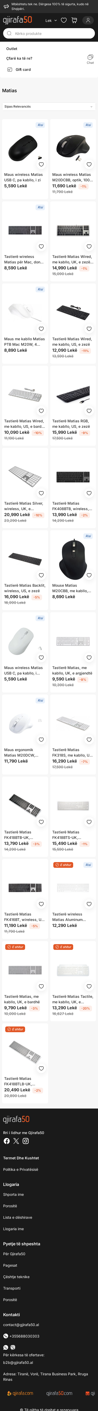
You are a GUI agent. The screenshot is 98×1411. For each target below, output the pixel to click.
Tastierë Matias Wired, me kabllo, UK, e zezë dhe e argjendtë (72, 259)
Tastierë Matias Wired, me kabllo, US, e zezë (72, 341)
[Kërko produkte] (53, 33)
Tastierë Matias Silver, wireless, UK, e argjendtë (23, 506)
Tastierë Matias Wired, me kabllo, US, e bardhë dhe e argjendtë (25, 424)
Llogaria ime (13, 1229)
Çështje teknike (16, 1276)
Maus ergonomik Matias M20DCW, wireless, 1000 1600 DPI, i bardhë (21, 752)
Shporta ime (13, 1194)
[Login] (88, 20)
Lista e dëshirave (17, 1217)
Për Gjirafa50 (14, 1254)
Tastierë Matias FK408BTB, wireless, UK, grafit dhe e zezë (70, 506)
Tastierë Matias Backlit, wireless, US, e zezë (24, 588)
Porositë (10, 1206)
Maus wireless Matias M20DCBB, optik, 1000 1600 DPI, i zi (72, 177)
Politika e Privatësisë (20, 1169)
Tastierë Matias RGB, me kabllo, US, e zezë (71, 424)
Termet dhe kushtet (21, 1158)
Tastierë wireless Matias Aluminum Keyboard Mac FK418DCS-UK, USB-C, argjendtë (72, 917)
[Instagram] (25, 1141)
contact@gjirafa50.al (21, 1324)
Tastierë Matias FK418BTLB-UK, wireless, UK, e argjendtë (18, 1081)
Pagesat (10, 1265)
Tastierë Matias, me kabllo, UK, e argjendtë (72, 670)
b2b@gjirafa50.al (18, 1362)
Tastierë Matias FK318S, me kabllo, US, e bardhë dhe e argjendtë (72, 752)
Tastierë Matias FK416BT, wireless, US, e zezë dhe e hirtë (24, 917)
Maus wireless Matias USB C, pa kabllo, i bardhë (23, 670)
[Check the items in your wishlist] (64, 20)
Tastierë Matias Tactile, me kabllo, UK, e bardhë (72, 999)
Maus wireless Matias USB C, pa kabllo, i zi (23, 177)
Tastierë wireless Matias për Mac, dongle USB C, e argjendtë (25, 259)
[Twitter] (16, 1141)
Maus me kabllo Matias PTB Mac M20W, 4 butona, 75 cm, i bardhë (24, 342)
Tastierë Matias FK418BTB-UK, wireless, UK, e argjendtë (17, 835)
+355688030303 (21, 1336)
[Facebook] (6, 1141)
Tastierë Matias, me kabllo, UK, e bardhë (22, 999)
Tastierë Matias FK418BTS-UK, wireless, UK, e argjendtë (65, 835)
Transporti (11, 1288)
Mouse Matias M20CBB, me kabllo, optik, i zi (70, 588)
